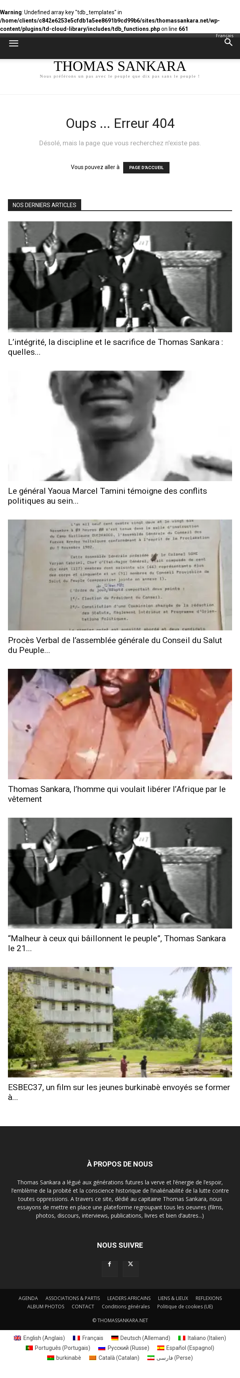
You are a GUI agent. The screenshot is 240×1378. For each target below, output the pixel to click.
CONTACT (83, 1306)
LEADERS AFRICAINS (128, 1298)
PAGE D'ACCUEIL (146, 167)
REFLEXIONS (209, 1298)
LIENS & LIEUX (173, 1298)
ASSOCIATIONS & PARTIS (73, 1298)
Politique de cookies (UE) (185, 1306)
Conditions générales (126, 1306)
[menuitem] (39, 1338)
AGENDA (28, 1298)
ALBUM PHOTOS (45, 1306)
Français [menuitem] (92, 1338)
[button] (13, 48)
